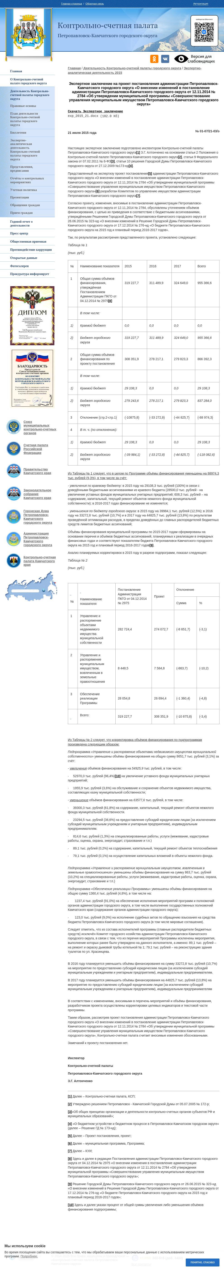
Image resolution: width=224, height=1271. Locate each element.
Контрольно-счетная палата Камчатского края (40, 561)
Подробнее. (29, 1256)
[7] (138, 196)
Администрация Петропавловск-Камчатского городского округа (38, 539)
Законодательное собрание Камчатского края (37, 494)
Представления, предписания (21, 168)
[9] (151, 545)
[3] (113, 161)
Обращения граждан (25, 205)
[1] (138, 152)
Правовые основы (23, 106)
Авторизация (200, 3)
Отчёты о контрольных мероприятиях (27, 180)
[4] (131, 166)
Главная (74, 68)
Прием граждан (21, 213)
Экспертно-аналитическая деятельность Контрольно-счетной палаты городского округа (25, 150)
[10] (118, 776)
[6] (97, 191)
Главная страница (71, 3)
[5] (150, 174)
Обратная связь (95, 3)
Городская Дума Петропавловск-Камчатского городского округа (38, 516)
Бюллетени (18, 132)
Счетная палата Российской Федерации (36, 449)
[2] (180, 157)
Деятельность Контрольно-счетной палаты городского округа (132, 68)
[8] (70, 1159)
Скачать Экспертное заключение (95, 111)
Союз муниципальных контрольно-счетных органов (40, 427)
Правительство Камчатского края (37, 471)
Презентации (19, 197)
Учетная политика (23, 190)
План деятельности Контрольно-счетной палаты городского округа (25, 119)
